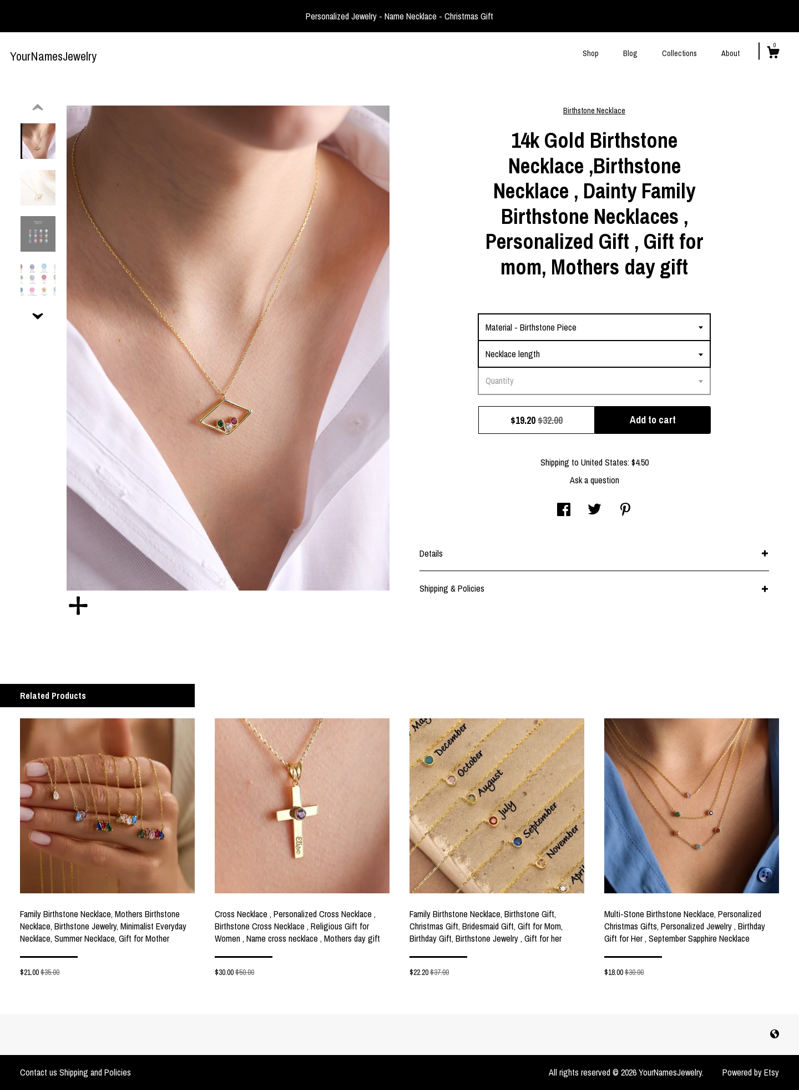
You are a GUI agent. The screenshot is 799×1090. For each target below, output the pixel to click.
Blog (630, 53)
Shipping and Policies (95, 1072)
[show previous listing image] (37, 107)
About (730, 53)
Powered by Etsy (750, 1072)
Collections (679, 53)
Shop (591, 53)
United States (604, 462)
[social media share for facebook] (563, 510)
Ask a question (594, 480)
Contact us (38, 1072)
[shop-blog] (774, 1034)
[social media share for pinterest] (625, 510)
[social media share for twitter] (594, 510)
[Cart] (773, 54)
